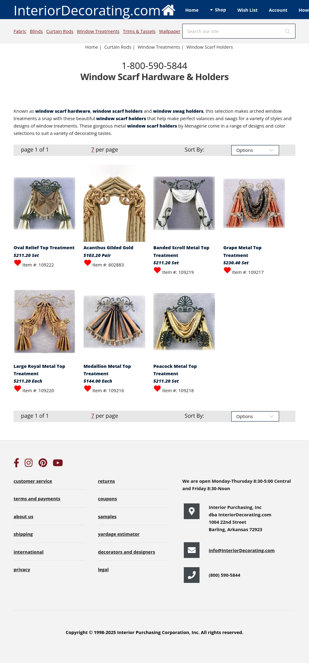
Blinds (36, 31)
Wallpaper (169, 31)
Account (278, 10)
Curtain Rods (59, 31)
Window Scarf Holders (210, 47)
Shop (220, 9)
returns (106, 481)
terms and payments (37, 498)
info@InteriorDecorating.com (242, 550)
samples (107, 516)
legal (103, 569)
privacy (22, 569)
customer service (33, 481)
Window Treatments (98, 31)
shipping (23, 534)
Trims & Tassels (139, 31)
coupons (107, 498)
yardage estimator (119, 534)
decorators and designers (126, 552)
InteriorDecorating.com (95, 9)
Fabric (20, 31)
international (28, 552)
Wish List (247, 10)
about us (23, 516)
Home (192, 10)
